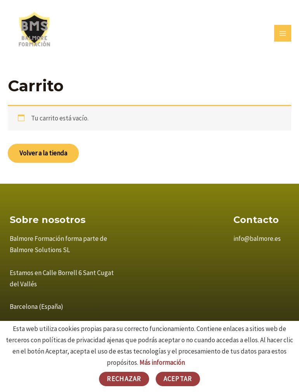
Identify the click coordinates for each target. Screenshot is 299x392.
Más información (162, 362)
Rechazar (124, 379)
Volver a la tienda (43, 153)
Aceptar (177, 379)
